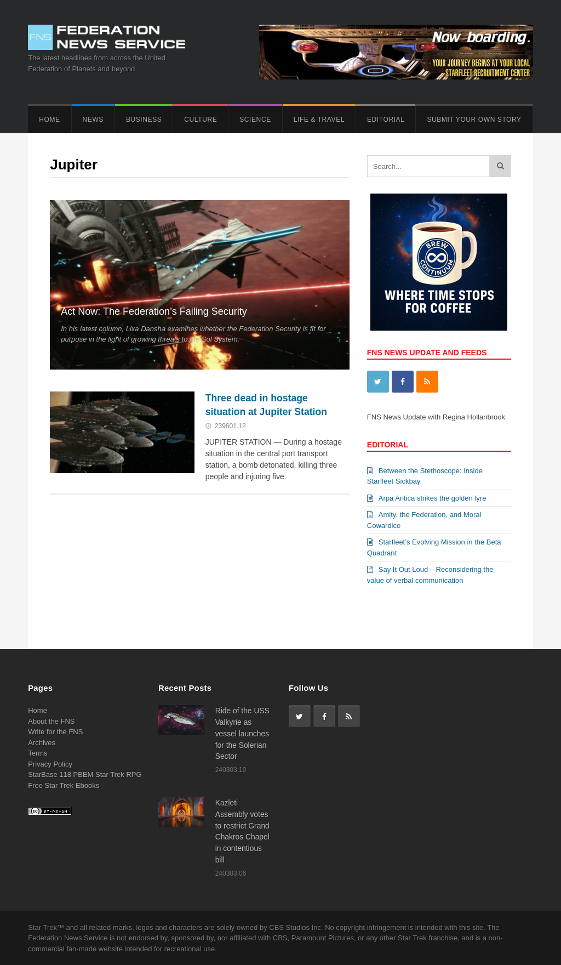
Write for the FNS (55, 732)
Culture (200, 119)
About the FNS (51, 721)
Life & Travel (319, 119)
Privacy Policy (50, 764)
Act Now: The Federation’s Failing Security (154, 311)
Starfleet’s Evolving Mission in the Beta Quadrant (434, 547)
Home (49, 119)
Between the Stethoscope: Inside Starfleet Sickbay (425, 476)
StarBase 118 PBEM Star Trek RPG (84, 774)
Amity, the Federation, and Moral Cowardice (424, 520)
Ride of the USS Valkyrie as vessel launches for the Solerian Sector (242, 733)
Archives (41, 743)
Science (255, 119)
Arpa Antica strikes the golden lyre (426, 498)
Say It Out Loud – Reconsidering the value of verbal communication (430, 574)
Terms (37, 753)
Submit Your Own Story (474, 119)
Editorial (385, 119)
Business (144, 119)
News (93, 119)
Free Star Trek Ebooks (63, 785)
